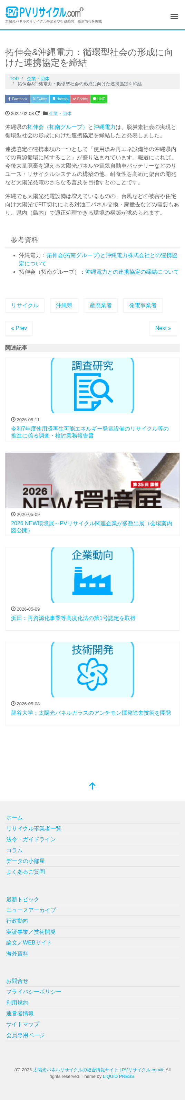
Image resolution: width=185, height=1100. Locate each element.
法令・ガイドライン (31, 839)
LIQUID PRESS (118, 1076)
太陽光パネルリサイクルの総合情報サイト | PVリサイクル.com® (98, 1069)
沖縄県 (64, 305)
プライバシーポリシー (33, 992)
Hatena (60, 99)
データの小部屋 (25, 861)
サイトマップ (22, 1024)
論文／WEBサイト (29, 943)
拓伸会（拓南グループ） (57, 127)
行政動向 (17, 921)
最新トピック (22, 899)
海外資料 (17, 954)
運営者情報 (20, 1013)
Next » (163, 328)
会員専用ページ (25, 1035)
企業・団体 (60, 113)
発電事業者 (143, 305)
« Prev (19, 328)
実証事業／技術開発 (31, 932)
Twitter (39, 99)
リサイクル (25, 305)
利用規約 (17, 1003)
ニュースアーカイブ (31, 910)
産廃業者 (101, 305)
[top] (92, 786)
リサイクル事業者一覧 (33, 828)
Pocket (80, 99)
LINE (99, 99)
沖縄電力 (105, 127)
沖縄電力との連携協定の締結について (132, 272)
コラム (14, 850)
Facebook (17, 99)
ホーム (14, 817)
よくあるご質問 (25, 872)
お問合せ (17, 981)
